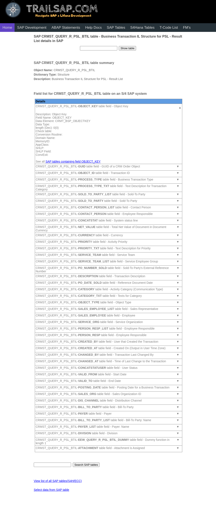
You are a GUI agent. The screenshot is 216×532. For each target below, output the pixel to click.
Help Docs (93, 28)
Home (7, 28)
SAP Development (31, 28)
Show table (127, 48)
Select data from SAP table (51, 489)
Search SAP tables (86, 464)
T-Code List (168, 28)
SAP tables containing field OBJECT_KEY (73, 161)
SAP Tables (116, 28)
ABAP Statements (65, 28)
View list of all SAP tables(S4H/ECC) (58, 481)
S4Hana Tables (142, 28)
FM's (186, 28)
